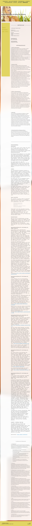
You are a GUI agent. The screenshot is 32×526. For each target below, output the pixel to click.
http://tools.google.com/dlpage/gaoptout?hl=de (20, 274)
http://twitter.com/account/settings (21, 369)
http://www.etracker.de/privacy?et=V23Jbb (19, 304)
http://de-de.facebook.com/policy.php (21, 343)
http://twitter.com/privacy (18, 366)
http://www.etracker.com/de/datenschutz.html (20, 312)
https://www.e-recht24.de (22, 434)
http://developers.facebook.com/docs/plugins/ (20, 326)
